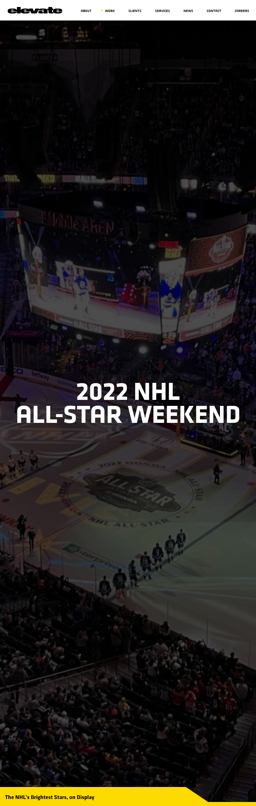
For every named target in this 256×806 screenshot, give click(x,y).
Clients (135, 10)
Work (110, 10)
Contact (214, 10)
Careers (242, 10)
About (86, 10)
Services (162, 10)
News (188, 10)
